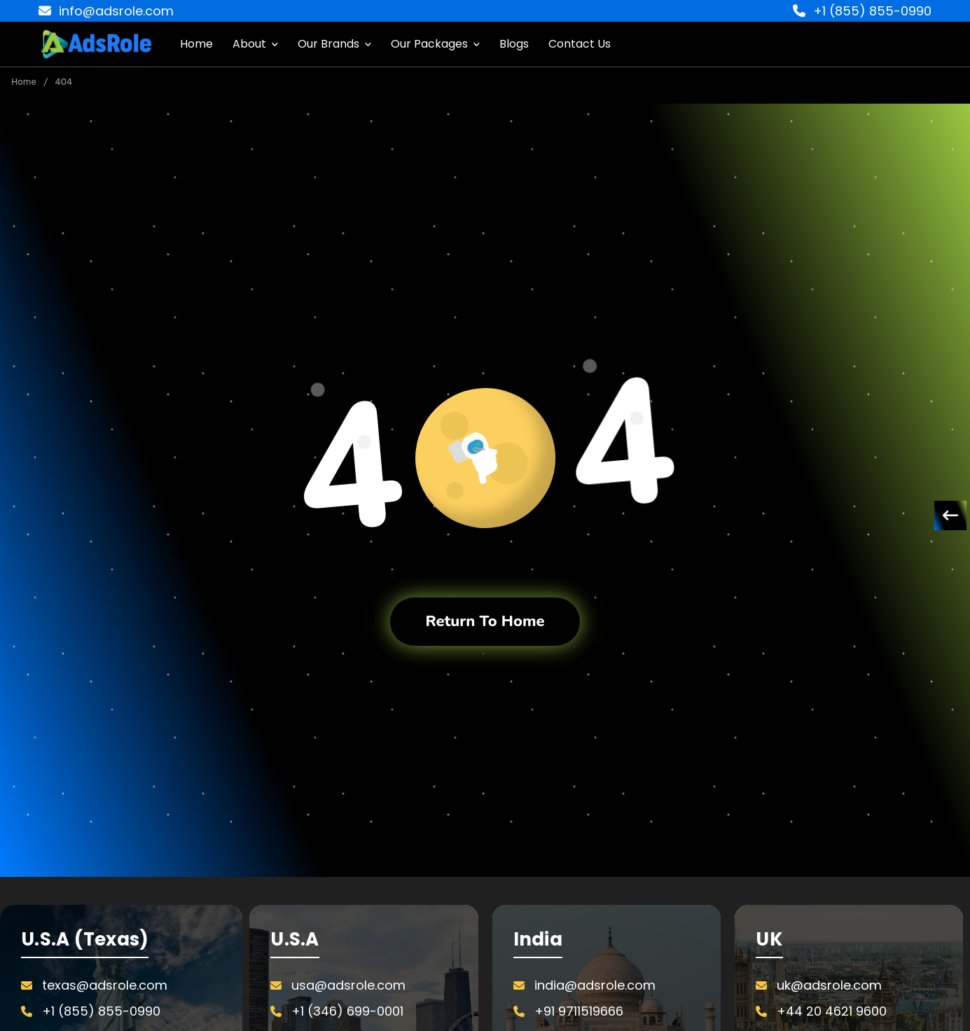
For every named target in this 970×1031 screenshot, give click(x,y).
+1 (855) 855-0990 (862, 11)
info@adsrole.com (106, 11)
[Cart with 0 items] (942, 44)
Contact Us (579, 44)
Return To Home (484, 621)
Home (196, 44)
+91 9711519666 (578, 1011)
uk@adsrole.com (829, 985)
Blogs (514, 44)
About (255, 44)
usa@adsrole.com (348, 985)
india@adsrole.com (595, 985)
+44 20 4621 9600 (832, 1011)
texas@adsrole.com (104, 985)
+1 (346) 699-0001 (347, 1011)
